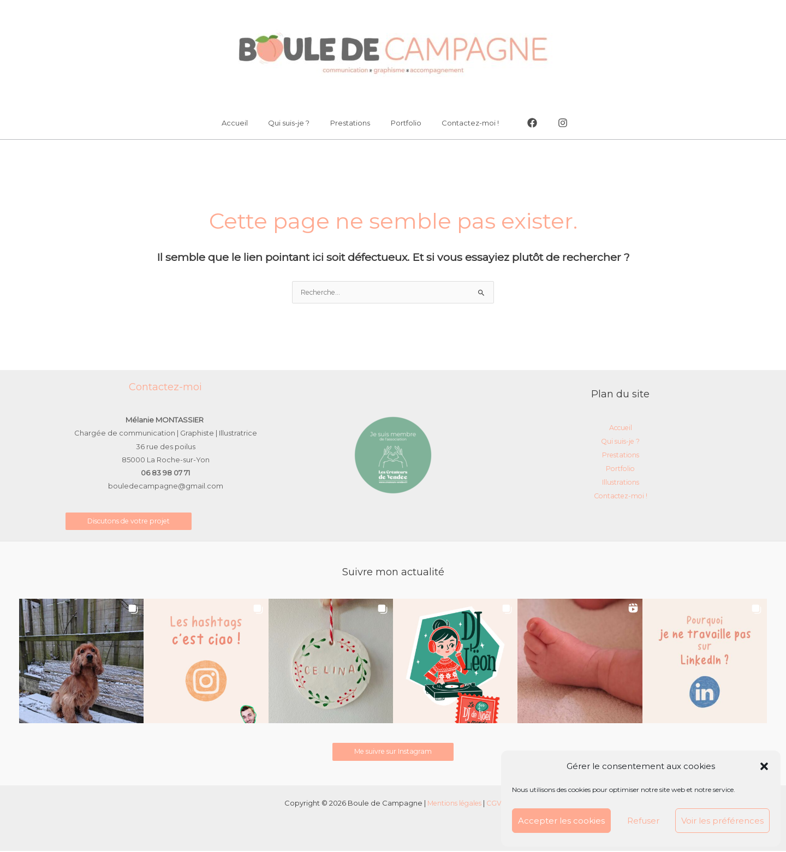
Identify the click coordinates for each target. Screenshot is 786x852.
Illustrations (620, 482)
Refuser (643, 820)
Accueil (247, 122)
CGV (497, 804)
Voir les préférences (722, 820)
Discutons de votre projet (132, 521)
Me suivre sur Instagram (393, 752)
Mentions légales (454, 804)
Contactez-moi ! (457, 122)
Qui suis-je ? (295, 122)
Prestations (350, 122)
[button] (764, 766)
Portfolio (399, 122)
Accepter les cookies (561, 820)
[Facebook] (516, 123)
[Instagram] (547, 123)
